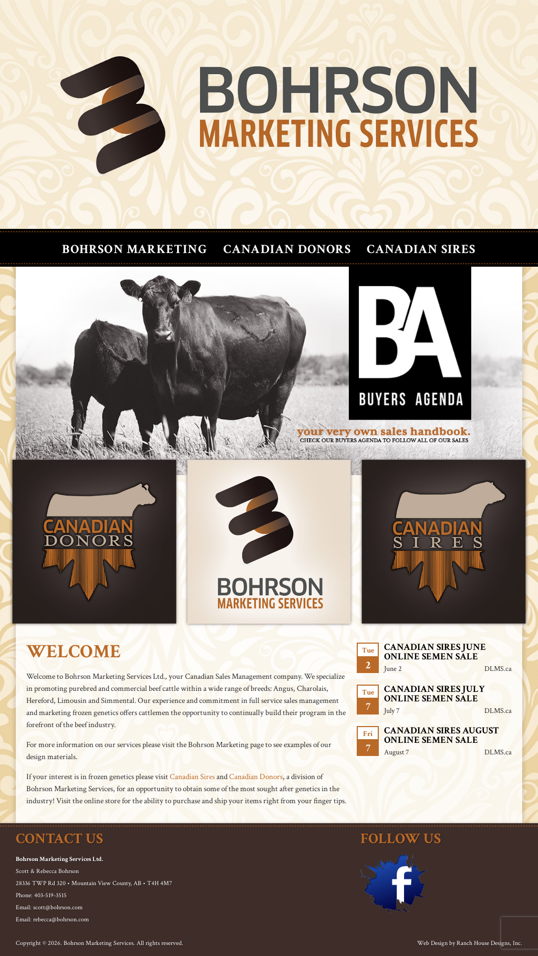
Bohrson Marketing (134, 249)
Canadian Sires (421, 249)
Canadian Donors (287, 249)
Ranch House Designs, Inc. (489, 943)
